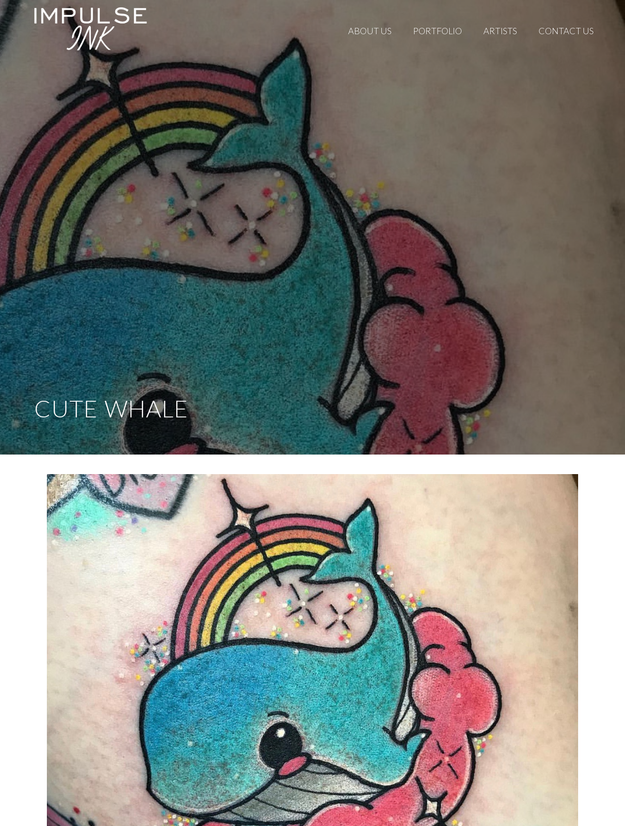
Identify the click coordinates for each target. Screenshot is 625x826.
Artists (500, 30)
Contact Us (566, 30)
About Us (370, 30)
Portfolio (437, 30)
